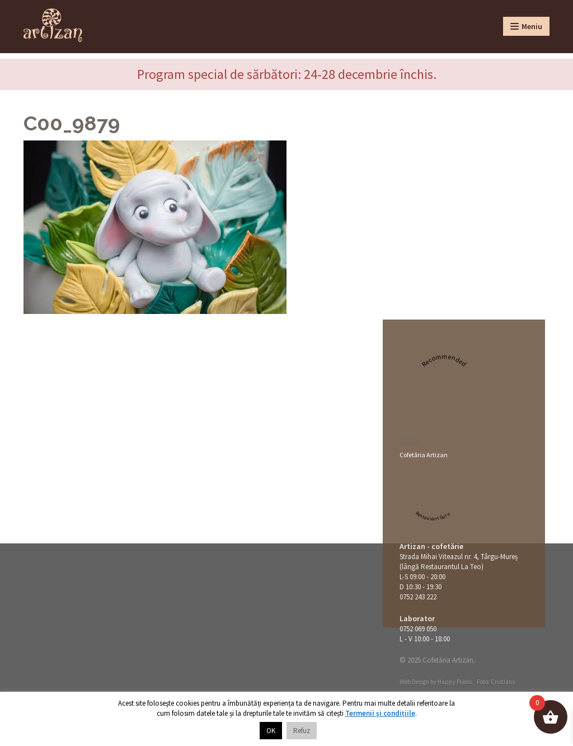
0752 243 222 (418, 597)
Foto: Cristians (496, 682)
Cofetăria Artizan (424, 455)
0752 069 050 (418, 629)
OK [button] (270, 730)
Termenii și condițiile (380, 713)
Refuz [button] (301, 730)
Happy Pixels (455, 682)
